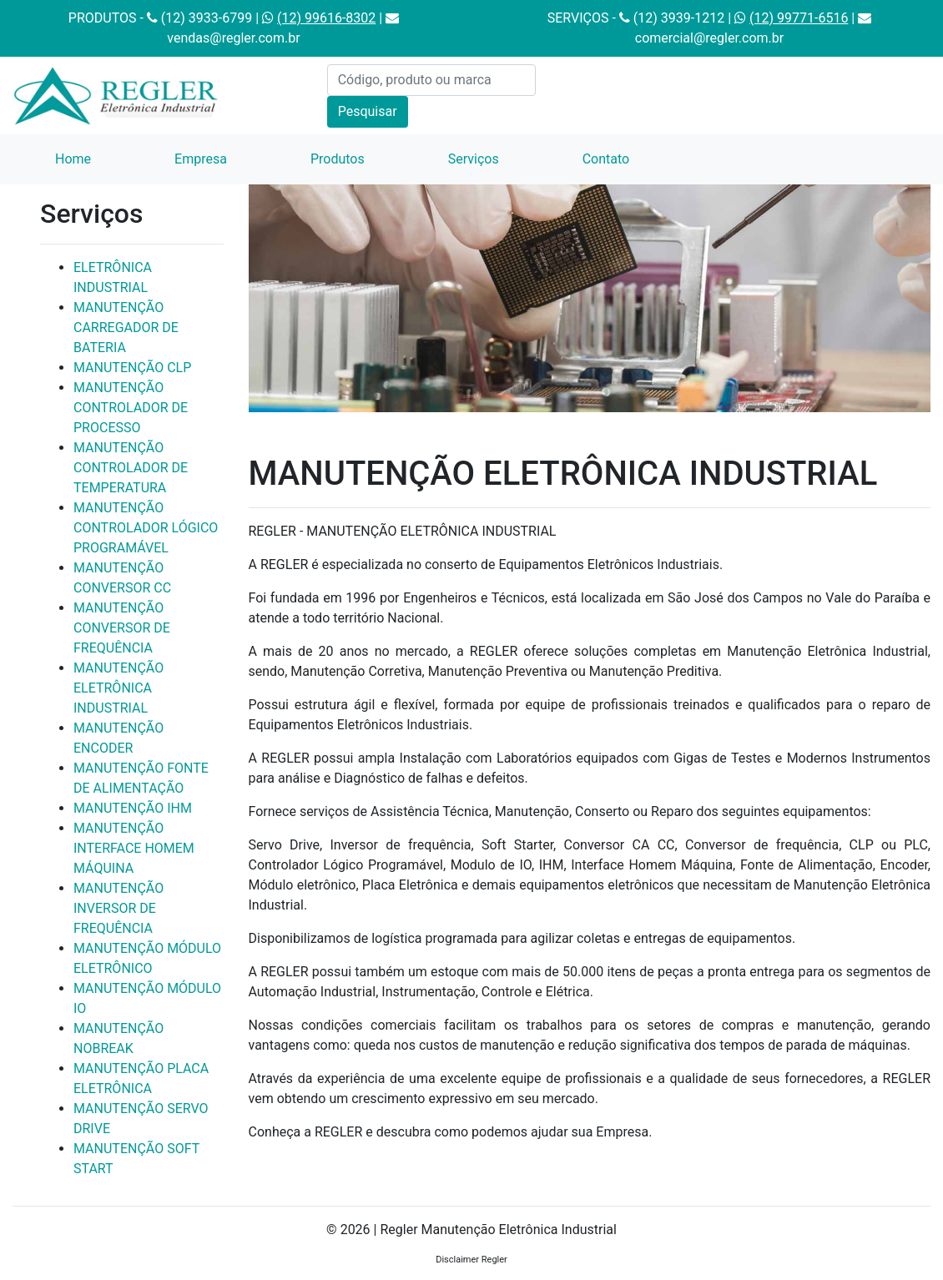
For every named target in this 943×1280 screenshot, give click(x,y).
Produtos (337, 159)
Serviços (473, 159)
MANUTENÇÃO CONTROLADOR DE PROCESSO (130, 408)
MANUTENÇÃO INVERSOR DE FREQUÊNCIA (118, 908)
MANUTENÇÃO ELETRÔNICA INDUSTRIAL (118, 688)
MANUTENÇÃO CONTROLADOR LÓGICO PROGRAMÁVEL (145, 528)
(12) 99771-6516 (798, 18)
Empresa (200, 159)
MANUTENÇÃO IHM (132, 808)
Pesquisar (367, 111)
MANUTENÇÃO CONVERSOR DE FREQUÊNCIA (121, 628)
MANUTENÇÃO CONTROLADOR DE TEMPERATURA (130, 468)
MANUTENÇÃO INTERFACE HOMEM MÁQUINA (133, 848)
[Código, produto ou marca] (431, 80)
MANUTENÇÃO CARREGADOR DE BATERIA (126, 327)
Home (94, 158)
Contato (606, 159)
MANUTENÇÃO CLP (132, 367)
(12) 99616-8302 (326, 18)
